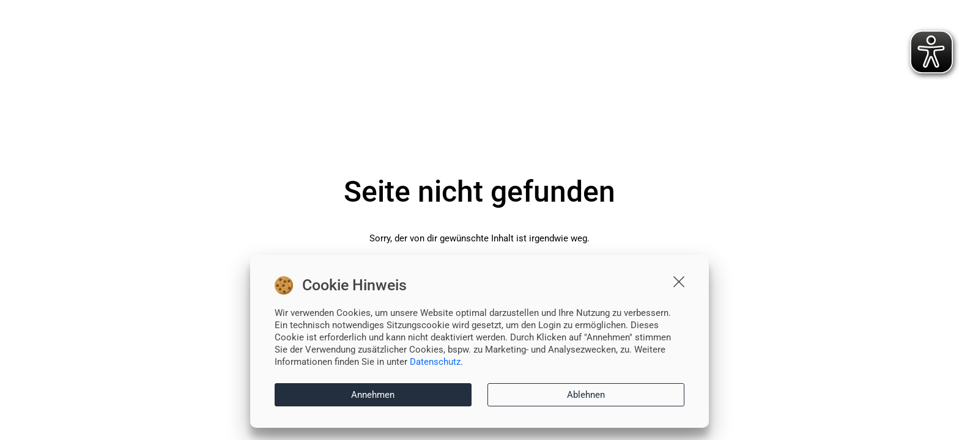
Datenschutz (435, 361)
